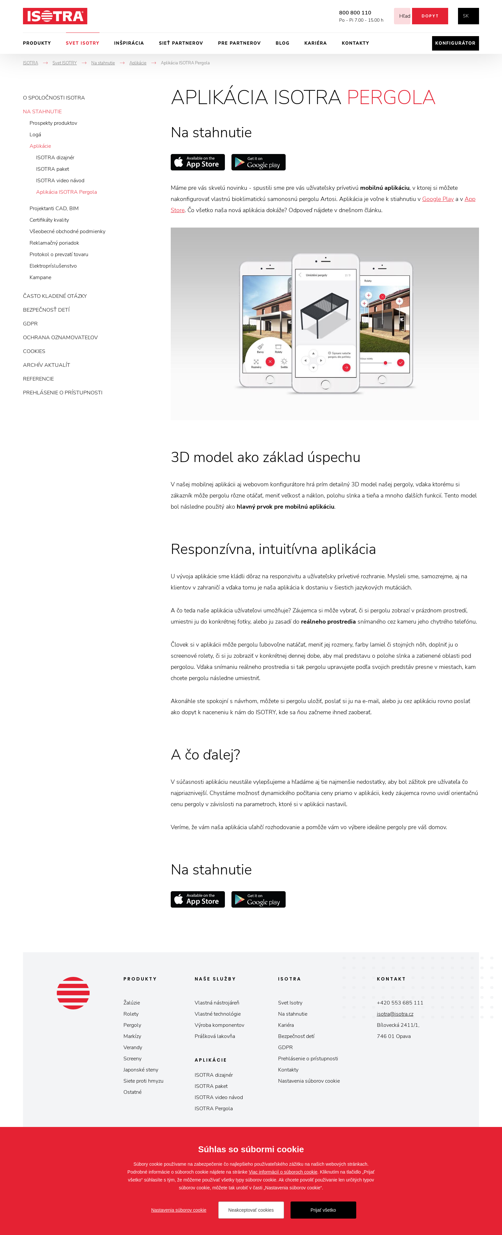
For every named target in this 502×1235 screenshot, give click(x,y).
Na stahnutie (42, 111)
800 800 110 (347, 12)
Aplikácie (40, 146)
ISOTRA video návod (60, 180)
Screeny (132, 1058)
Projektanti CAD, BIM (54, 208)
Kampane (40, 277)
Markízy (132, 1036)
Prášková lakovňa (215, 1036)
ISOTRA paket (52, 169)
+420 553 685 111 (400, 1002)
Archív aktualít (46, 365)
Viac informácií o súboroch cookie (283, 1172)
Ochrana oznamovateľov (60, 337)
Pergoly (132, 1025)
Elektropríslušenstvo (53, 266)
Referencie (38, 379)
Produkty (37, 43)
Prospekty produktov (53, 123)
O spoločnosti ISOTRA (54, 97)
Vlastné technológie (218, 1014)
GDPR (30, 323)
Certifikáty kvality (49, 220)
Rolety (131, 1014)
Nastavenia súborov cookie (309, 1081)
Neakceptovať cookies (250, 1210)
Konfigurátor (455, 43)
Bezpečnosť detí (46, 310)
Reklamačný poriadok (54, 243)
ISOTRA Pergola (214, 1108)
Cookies (34, 351)
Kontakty (355, 43)
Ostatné (132, 1092)
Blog (283, 43)
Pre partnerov (239, 43)
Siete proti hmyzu (143, 1081)
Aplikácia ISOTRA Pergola (66, 192)
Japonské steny (140, 1069)
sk (466, 16)
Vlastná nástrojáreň (217, 1002)
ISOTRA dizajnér (55, 157)
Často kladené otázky (55, 296)
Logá (35, 134)
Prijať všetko (323, 1210)
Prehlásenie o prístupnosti (62, 392)
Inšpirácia (129, 43)
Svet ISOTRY (82, 43)
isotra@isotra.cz (395, 1014)
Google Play (438, 199)
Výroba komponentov (219, 1025)
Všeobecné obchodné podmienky (67, 231)
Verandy (132, 1047)
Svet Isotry (290, 1002)
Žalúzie (131, 1002)
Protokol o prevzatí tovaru (59, 254)
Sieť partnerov (181, 43)
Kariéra (315, 43)
